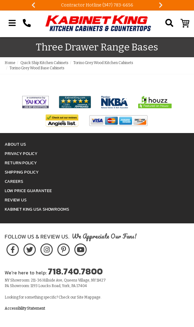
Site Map (84, 297)
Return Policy (21, 163)
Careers (14, 181)
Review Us (16, 200)
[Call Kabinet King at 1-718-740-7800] (27, 23)
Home (10, 63)
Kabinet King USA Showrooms (37, 209)
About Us (15, 144)
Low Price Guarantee (28, 190)
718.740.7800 (75, 271)
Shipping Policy (22, 172)
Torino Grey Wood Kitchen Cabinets (103, 63)
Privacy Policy (21, 153)
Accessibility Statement (25, 308)
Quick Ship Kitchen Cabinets (44, 63)
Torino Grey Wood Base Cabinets (37, 68)
